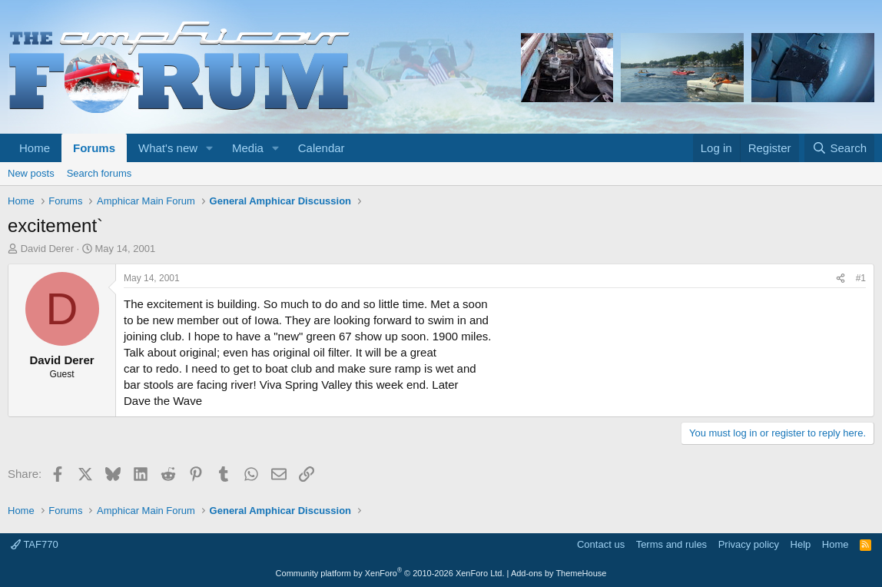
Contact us (601, 544)
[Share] (840, 278)
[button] (209, 148)
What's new (167, 147)
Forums (94, 147)
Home (34, 147)
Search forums (99, 173)
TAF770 (34, 544)
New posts (31, 173)
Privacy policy (748, 544)
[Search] (839, 148)
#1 (861, 278)
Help (801, 544)
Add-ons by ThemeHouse (559, 573)
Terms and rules (671, 544)
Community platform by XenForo (390, 573)
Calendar (321, 147)
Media (248, 147)
